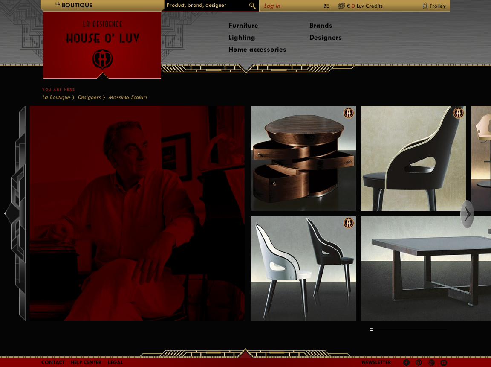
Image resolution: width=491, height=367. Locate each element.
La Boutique (56, 97)
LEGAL (115, 362)
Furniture (243, 25)
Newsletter (376, 362)
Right (475, 214)
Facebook (406, 362)
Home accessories (257, 49)
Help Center (86, 362)
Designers (325, 37)
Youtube (443, 362)
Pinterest (419, 362)
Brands (320, 25)
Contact (53, 362)
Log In (272, 5)
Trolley (438, 6)
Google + (432, 363)
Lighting (241, 37)
